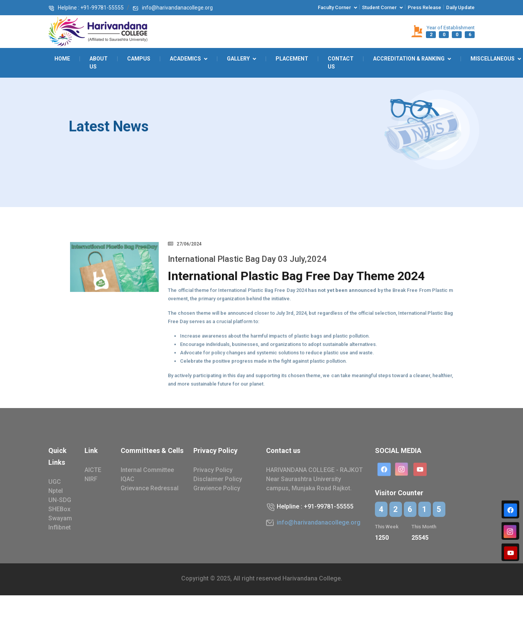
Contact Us (341, 63)
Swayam (60, 518)
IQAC (127, 479)
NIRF (91, 479)
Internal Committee (147, 470)
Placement (292, 59)
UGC (54, 481)
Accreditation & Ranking (409, 59)
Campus (138, 59)
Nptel (55, 490)
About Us (98, 63)
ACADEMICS (185, 59)
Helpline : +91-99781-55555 (86, 8)
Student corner (379, 7)
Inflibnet (59, 527)
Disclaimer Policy (217, 479)
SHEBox (59, 509)
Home (62, 59)
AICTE (93, 470)
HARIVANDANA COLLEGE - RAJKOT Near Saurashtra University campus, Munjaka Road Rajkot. (314, 479)
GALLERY (238, 59)
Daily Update (460, 7)
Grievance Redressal (150, 488)
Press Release (424, 7)
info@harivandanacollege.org (172, 8)
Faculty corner (334, 7)
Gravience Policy (216, 488)
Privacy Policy (213, 470)
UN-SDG (59, 500)
